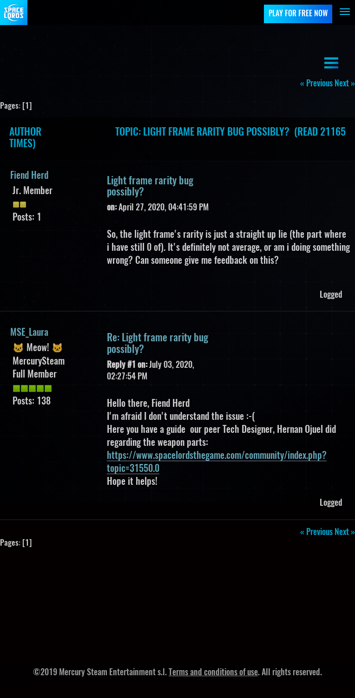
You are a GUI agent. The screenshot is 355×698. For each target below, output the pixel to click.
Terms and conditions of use (213, 673)
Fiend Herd (29, 176)
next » (345, 84)
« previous (316, 84)
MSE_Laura (29, 333)
